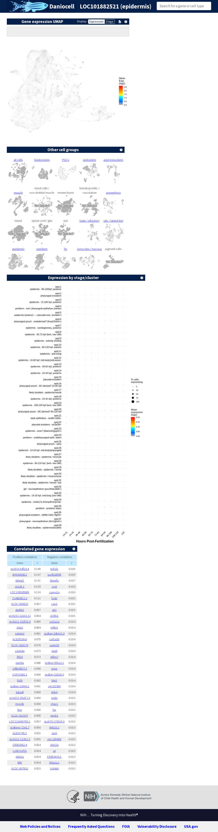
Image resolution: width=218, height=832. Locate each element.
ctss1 (20, 627)
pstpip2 (19, 633)
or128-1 (19, 586)
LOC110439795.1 (19, 721)
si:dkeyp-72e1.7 (19, 727)
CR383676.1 (54, 757)
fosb (54, 598)
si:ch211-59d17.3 (19, 698)
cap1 (54, 604)
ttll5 (19, 762)
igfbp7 (54, 657)
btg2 (54, 680)
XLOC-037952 (19, 768)
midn (54, 698)
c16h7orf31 (20, 751)
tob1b (54, 569)
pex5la (20, 663)
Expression (96, 21)
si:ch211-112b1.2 (19, 739)
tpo (19, 710)
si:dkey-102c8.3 (54, 674)
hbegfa (54, 580)
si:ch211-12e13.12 (20, 616)
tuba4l (20, 692)
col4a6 (54, 768)
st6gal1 (19, 580)
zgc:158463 (54, 739)
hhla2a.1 (54, 762)
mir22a (54, 745)
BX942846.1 (20, 574)
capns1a (54, 592)
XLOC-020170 (19, 645)
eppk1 (54, 715)
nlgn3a (20, 757)
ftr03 (20, 680)
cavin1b (54, 645)
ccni (54, 586)
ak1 (54, 610)
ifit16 (20, 657)
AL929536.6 (20, 639)
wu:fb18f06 (54, 574)
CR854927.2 (20, 668)
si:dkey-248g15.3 (54, 633)
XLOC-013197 (19, 715)
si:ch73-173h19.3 (54, 721)
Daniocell (61, 6)
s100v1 (54, 616)
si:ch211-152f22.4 (19, 621)
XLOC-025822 (19, 604)
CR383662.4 (20, 745)
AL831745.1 (20, 733)
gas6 (54, 651)
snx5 (54, 733)
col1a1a (54, 621)
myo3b (19, 704)
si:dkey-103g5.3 (19, 686)
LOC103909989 (19, 592)
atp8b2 (19, 610)
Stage (109, 21)
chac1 (54, 704)
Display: (82, 21)
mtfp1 (54, 627)
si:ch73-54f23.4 (20, 569)
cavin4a (19, 651)
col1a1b (54, 639)
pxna (54, 668)
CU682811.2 (19, 598)
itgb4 (54, 692)
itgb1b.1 (54, 727)
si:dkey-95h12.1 (54, 663)
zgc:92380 (54, 686)
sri (54, 751)
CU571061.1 (19, 674)
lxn (54, 710)
